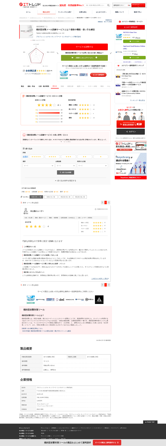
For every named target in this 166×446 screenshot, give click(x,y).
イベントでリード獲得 (58, 436)
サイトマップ (114, 428)
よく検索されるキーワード (75, 430)
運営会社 (107, 428)
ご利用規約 (53, 428)
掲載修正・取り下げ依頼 (105, 21)
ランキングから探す (64, 12)
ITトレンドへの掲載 (46, 436)
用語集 (42, 433)
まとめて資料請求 (98, 75)
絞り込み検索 (65, 172)
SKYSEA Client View (130, 32)
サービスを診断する (84, 47)
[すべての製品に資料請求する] (107, 442)
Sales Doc (63, 438)
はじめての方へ (101, 12)
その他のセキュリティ (35, 17)
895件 (138, 38)
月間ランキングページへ (84, 58)
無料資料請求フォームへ (138, 5)
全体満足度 (31, 71)
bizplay (56, 438)
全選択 (25, 157)
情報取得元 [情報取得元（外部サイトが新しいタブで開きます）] (108, 20)
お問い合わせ (123, 428)
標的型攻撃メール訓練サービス (66, 17)
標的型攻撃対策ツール (49, 17)
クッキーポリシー (98, 428)
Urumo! (50, 438)
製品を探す (46, 12)
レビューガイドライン (64, 428)
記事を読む (83, 12)
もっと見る (66, 141)
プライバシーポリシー (86, 428)
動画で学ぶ (137, 12)
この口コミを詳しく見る (100, 278)
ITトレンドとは (44, 428)
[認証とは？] (25, 213)
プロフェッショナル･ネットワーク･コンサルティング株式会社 (58, 36)
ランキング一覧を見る (137, 100)
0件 (137, 54)
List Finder (43, 438)
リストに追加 (134, 41)
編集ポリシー (75, 428)
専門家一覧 (63, 430)
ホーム (28, 12)
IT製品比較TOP (23, 17)
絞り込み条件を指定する (65, 181)
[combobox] (23, 165)
